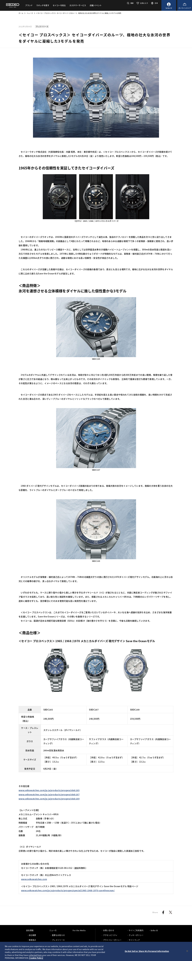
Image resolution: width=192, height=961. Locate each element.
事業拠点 (32, 940)
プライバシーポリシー (112, 940)
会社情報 (29, 930)
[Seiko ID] (168, 5)
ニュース (29, 13)
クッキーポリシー (136, 935)
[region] (96, 951)
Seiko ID (154, 930)
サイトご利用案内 (136, 930)
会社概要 (32, 935)
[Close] (187, 951)
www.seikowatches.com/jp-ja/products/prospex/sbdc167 (49, 794)
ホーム (21, 13)
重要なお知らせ (58, 935)
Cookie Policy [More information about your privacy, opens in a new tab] (36, 958)
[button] (130, 3)
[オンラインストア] (184, 5)
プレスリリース (58, 940)
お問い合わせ (108, 930)
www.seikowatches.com (34, 879)
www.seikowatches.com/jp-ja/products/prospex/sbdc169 (49, 798)
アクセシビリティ (110, 935)
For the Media (79, 930)
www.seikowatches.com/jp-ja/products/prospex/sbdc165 (49, 790)
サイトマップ (134, 940)
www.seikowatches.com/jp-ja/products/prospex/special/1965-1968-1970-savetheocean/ (68, 890)
